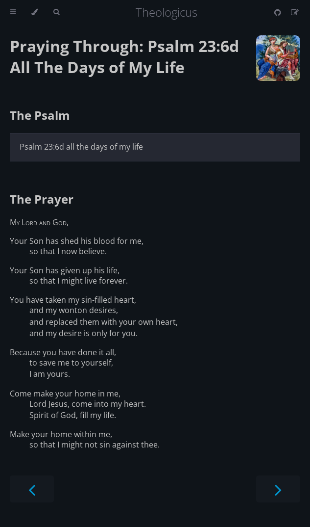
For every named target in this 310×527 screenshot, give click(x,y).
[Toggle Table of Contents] (13, 12)
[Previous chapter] (32, 488)
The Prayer (41, 199)
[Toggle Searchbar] (56, 12)
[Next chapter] (278, 488)
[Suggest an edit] (295, 12)
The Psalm (40, 115)
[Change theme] (35, 12)
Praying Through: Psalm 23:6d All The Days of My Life (124, 56)
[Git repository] (278, 12)
